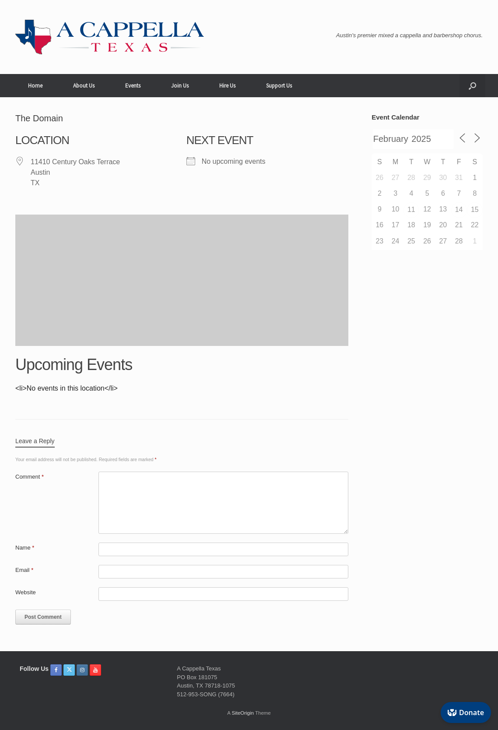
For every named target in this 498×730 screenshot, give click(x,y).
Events (132, 85)
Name (24, 547)
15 (475, 209)
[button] (472, 85)
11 (411, 209)
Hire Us (227, 85)
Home (35, 85)
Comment (29, 476)
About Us (84, 85)
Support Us (279, 85)
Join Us (180, 85)
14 (459, 209)
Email (24, 570)
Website (25, 592)
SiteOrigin (242, 713)
